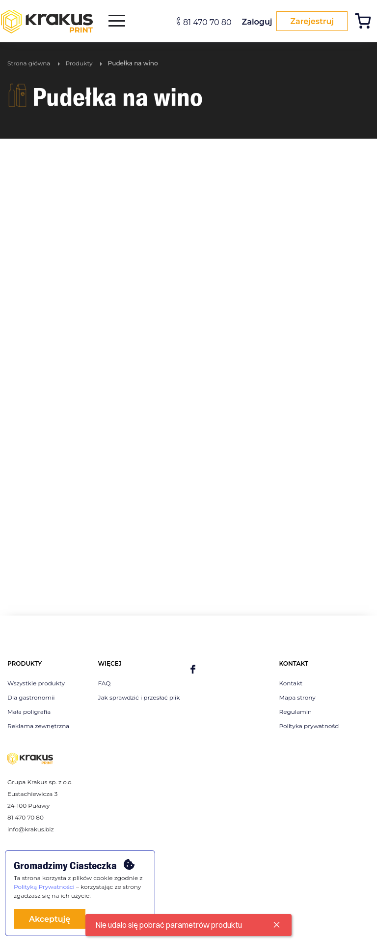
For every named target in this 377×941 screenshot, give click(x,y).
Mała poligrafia (29, 711)
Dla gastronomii (30, 697)
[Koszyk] (365, 22)
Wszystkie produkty (36, 683)
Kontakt (291, 683)
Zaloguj (254, 22)
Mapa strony (297, 697)
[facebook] (192, 669)
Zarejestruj (310, 21)
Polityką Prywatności (44, 886)
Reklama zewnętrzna (38, 726)
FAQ (104, 683)
